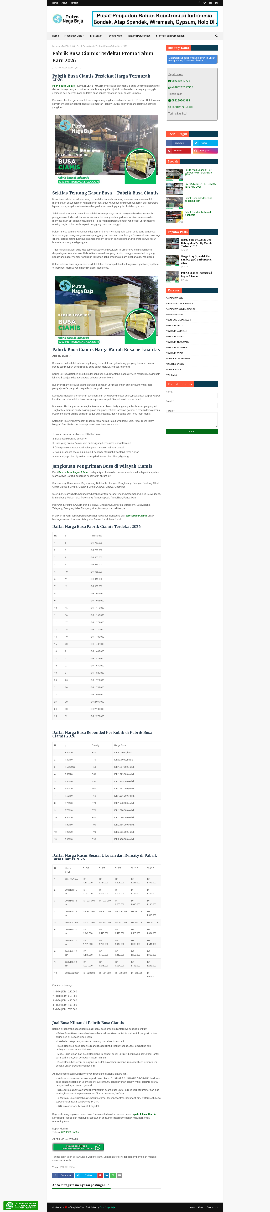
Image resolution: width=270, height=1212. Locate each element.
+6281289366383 (180, 107)
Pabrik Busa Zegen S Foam (73, 472)
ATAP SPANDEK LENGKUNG (181, 309)
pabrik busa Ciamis (136, 515)
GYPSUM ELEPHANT (177, 331)
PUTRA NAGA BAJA (64, 68)
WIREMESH (173, 375)
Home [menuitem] (55, 35)
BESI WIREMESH (175, 314)
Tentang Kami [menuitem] (114, 35)
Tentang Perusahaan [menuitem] (139, 35)
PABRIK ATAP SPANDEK (178, 358)
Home (55, 3)
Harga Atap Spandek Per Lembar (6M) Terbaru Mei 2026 (198, 173)
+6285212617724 (180, 87)
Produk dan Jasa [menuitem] (73, 35)
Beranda (56, 46)
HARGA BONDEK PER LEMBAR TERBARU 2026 (201, 185)
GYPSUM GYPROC (176, 336)
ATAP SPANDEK (175, 298)
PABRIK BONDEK (175, 364)
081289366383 (179, 100)
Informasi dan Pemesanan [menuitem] (170, 35)
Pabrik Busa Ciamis (63, 85)
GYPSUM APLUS (175, 325)
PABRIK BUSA (68, 46)
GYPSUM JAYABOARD (178, 347)
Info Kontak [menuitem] (96, 35)
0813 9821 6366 (70, 1132)
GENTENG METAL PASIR (179, 320)
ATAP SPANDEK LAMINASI (180, 303)
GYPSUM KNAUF (175, 353)
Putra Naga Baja (107, 1207)
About (64, 3)
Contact (74, 3)
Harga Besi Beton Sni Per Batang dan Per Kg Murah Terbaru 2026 (196, 243)
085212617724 (179, 81)
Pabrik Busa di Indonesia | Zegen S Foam (198, 199)
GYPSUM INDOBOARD (178, 342)
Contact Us (212, 1207)
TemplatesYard (77, 1207)
